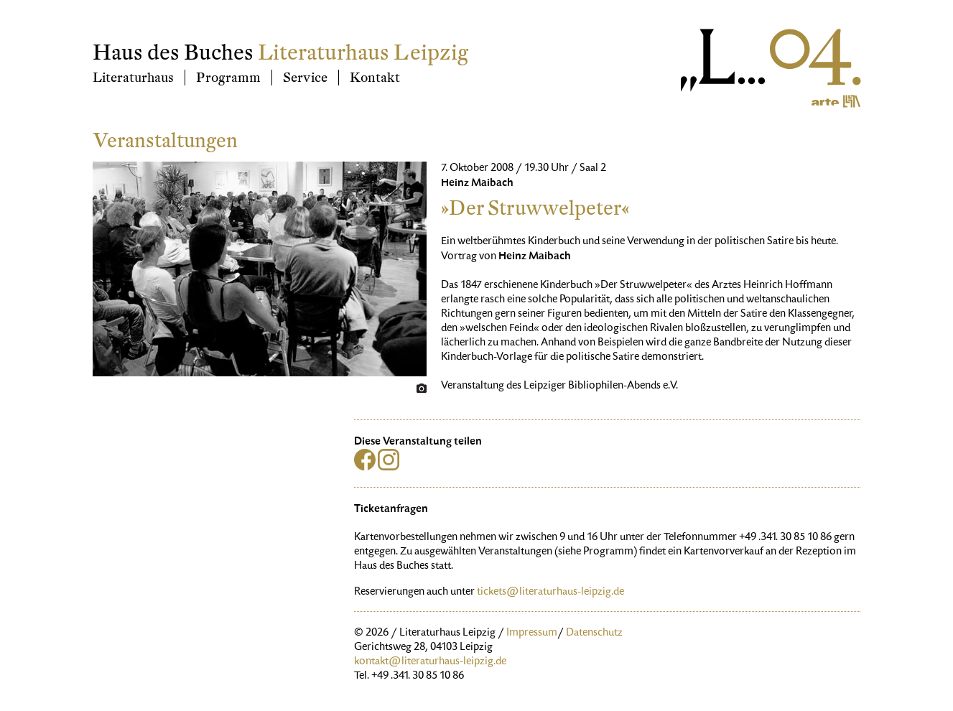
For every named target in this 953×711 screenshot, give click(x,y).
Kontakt (375, 77)
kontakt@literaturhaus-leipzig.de (430, 662)
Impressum (531, 633)
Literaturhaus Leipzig (363, 52)
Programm (228, 77)
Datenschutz (594, 633)
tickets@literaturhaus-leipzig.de (550, 592)
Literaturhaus (133, 77)
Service (305, 77)
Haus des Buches (173, 52)
